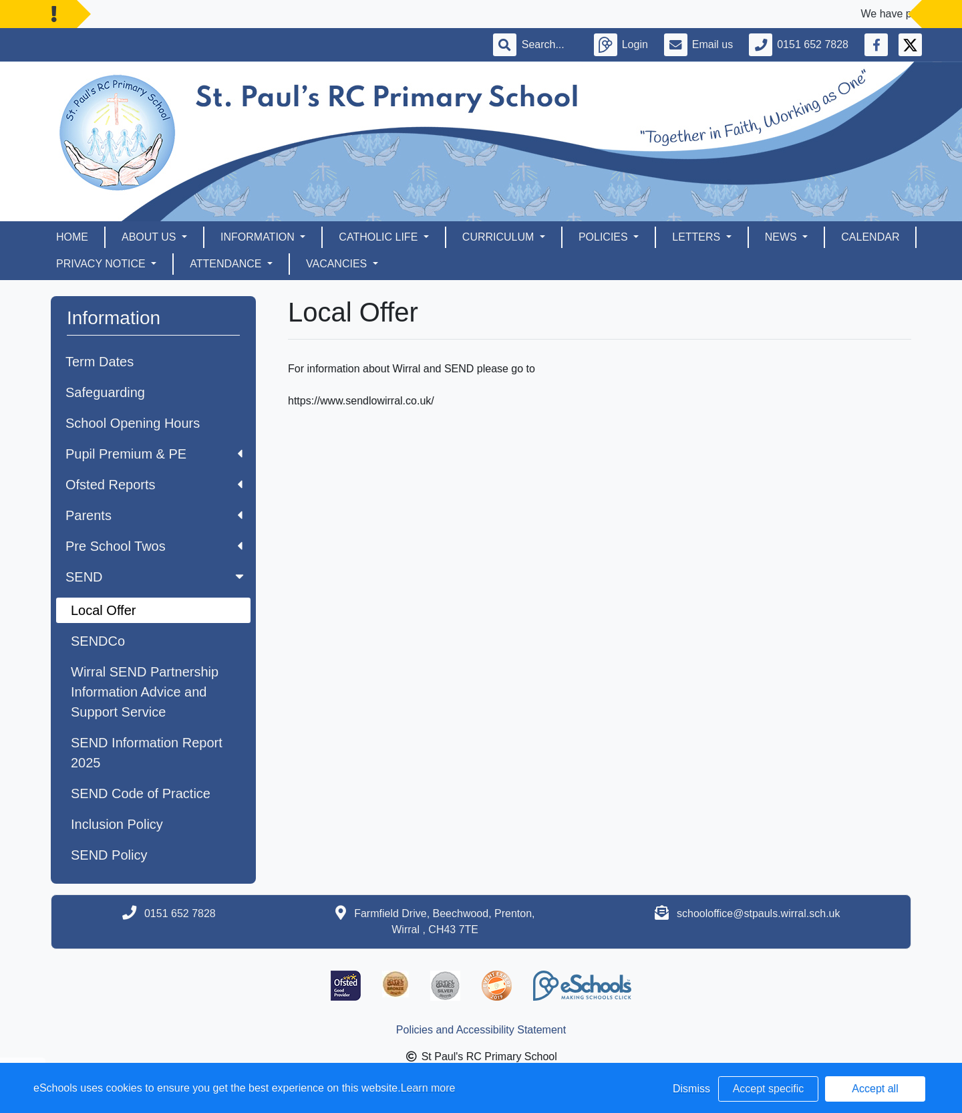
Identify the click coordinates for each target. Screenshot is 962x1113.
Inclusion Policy (117, 824)
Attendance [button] (227, 263)
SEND (156, 577)
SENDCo (98, 641)
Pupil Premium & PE (154, 454)
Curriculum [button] (499, 237)
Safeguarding (105, 392)
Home (72, 237)
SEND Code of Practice (140, 793)
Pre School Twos (154, 546)
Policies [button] (605, 237)
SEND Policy (109, 855)
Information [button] (258, 237)
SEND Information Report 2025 (146, 752)
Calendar (870, 237)
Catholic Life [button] (379, 237)
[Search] (549, 44)
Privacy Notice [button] (102, 263)
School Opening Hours (132, 423)
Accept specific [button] (768, 1088)
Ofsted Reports (154, 484)
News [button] (782, 237)
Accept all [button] (875, 1088)
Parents (154, 515)
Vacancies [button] (338, 263)
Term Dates (99, 361)
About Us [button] (150, 237)
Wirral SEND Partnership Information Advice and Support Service (144, 691)
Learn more (428, 1088)
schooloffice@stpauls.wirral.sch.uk (758, 913)
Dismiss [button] (691, 1088)
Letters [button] (697, 237)
